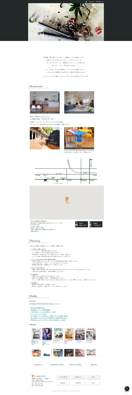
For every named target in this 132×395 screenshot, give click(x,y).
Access (91, 1)
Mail (93, 377)
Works (56, 47)
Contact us (99, 1)
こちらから (42, 116)
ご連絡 (63, 124)
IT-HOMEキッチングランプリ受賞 (46, 344)
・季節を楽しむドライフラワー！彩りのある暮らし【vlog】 (48, 320)
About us (94, 47)
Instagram (62, 383)
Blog (75, 47)
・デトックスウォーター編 (38, 314)
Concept (37, 47)
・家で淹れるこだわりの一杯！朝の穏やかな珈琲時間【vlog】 (48, 318)
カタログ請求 (63, 377)
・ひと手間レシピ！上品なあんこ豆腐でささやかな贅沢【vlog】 (49, 316)
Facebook (78, 383)
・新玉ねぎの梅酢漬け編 (37, 308)
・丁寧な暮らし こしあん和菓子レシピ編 (42, 312)
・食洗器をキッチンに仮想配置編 (40, 310)
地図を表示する (35, 231)
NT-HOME (33, 304)
